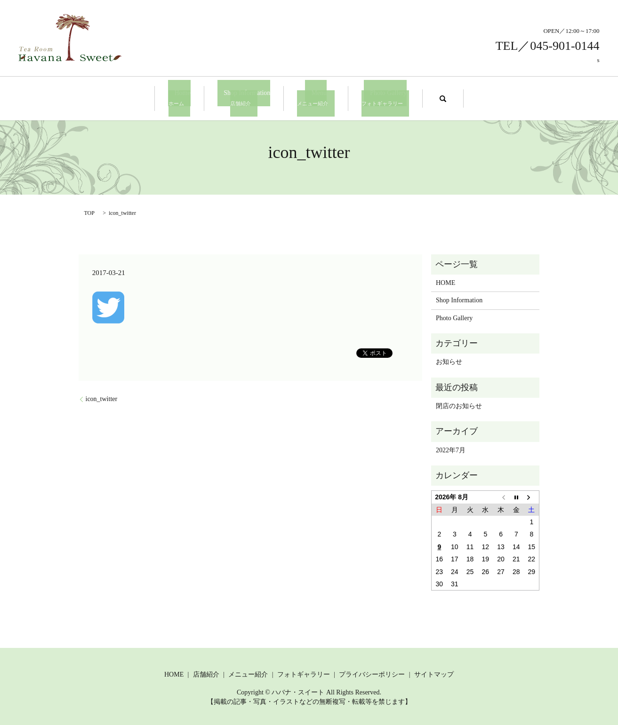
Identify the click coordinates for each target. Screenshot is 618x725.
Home (189, 97)
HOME (445, 281)
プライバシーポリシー (372, 673)
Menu (312, 97)
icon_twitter (102, 397)
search (430, 98)
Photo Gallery (375, 97)
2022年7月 (451, 448)
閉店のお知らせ (459, 404)
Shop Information (247, 97)
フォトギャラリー (303, 673)
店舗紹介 (206, 673)
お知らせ (449, 360)
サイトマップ (434, 673)
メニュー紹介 (248, 673)
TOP (89, 211)
